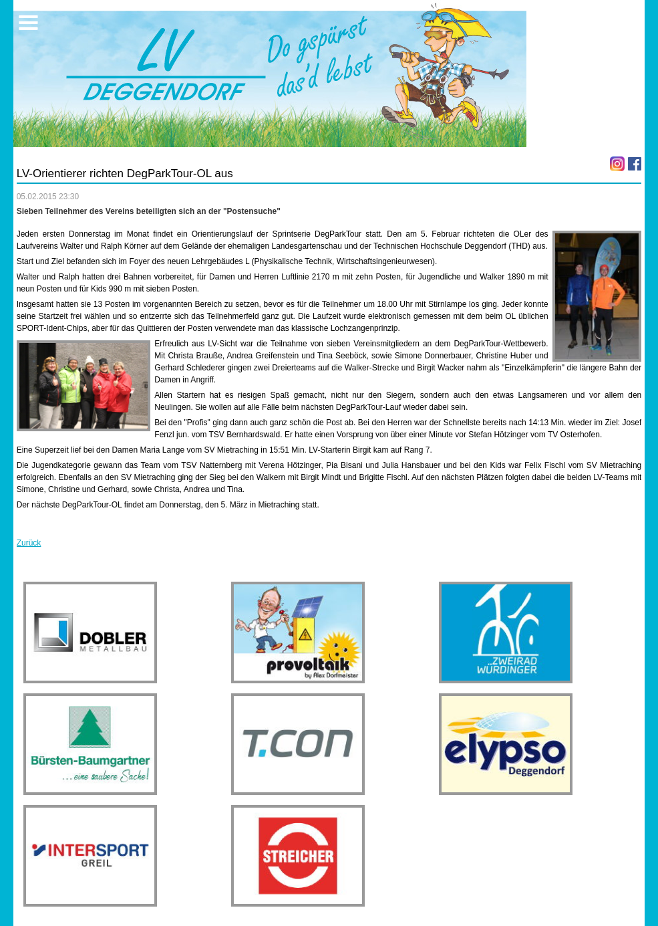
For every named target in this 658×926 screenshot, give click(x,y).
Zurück (29, 543)
